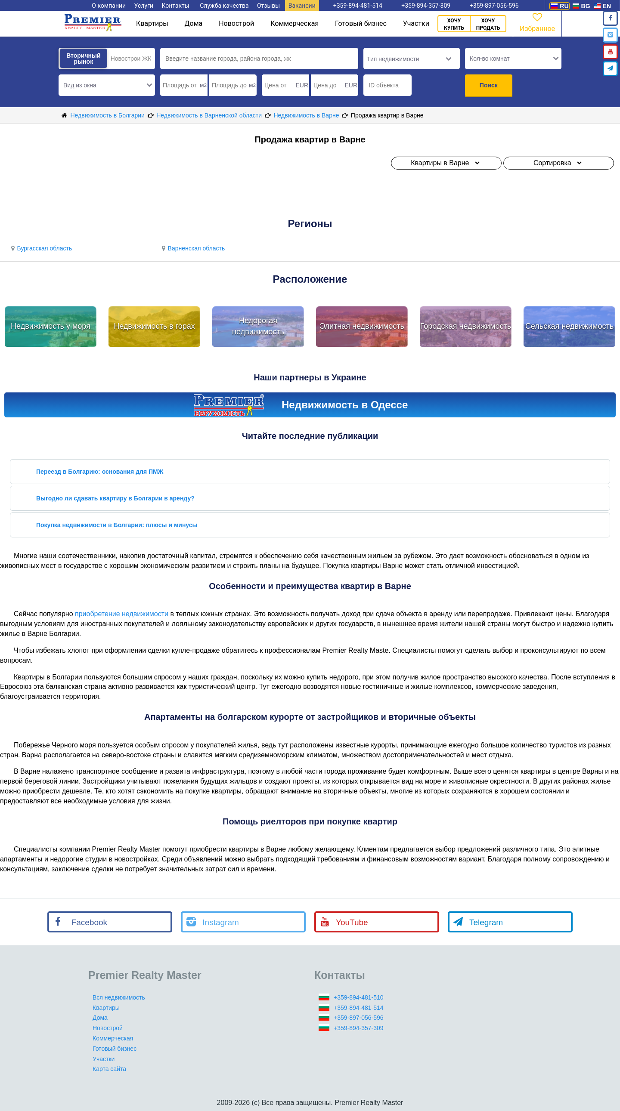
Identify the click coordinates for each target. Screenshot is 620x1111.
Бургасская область (40, 248)
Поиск (489, 85)
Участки (416, 23)
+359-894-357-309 (359, 1028)
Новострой (236, 23)
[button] (107, 85)
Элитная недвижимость (361, 326)
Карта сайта (109, 1068)
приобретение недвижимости (121, 613)
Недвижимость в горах (154, 326)
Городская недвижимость (466, 326)
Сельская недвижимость (569, 326)
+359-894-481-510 (359, 997)
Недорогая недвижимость (258, 326)
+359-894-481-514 (359, 1007)
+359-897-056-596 (359, 1017)
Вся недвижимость (119, 997)
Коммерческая (294, 23)
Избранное (537, 22)
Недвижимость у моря (50, 326)
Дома (194, 23)
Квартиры (152, 23)
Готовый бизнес (361, 23)
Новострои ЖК (131, 58)
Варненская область (192, 248)
